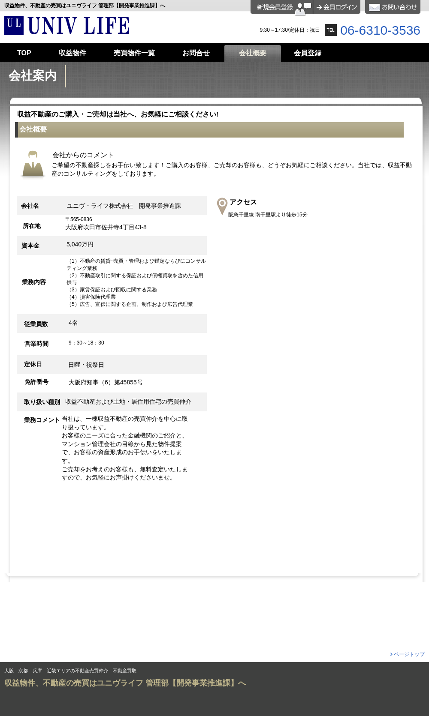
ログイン (336, 7)
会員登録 (282, 8)
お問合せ (392, 7)
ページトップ (409, 654)
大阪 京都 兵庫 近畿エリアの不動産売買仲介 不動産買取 (70, 670)
